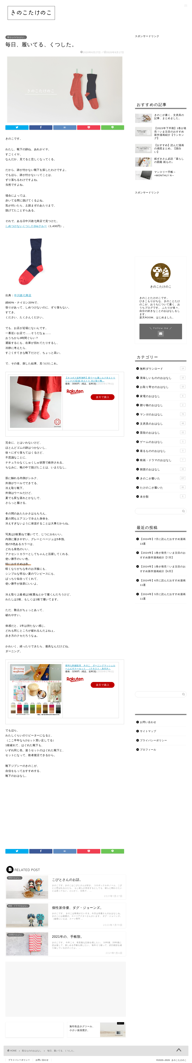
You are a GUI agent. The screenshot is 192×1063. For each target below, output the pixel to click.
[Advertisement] (64, 814)
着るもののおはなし (16, 37)
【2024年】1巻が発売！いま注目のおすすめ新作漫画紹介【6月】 (163, 569)
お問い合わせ (148, 722)
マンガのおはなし (162, 414)
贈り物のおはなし (162, 405)
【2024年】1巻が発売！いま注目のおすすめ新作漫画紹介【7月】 (163, 555)
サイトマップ (148, 731)
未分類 (162, 496)
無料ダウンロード (162, 368)
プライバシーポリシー (153, 740)
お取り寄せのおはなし (162, 386)
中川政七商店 (22, 295)
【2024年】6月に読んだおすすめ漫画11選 (163, 583)
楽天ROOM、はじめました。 (157, 317)
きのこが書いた (162, 478)
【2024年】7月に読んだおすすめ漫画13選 (163, 541)
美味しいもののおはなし (162, 377)
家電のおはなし (162, 396)
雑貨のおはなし (162, 469)
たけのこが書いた (162, 487)
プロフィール (148, 749)
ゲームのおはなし (162, 441)
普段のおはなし (162, 432)
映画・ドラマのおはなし (162, 460)
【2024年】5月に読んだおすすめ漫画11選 (163, 596)
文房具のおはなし (162, 423)
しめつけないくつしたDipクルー (26, 226)
